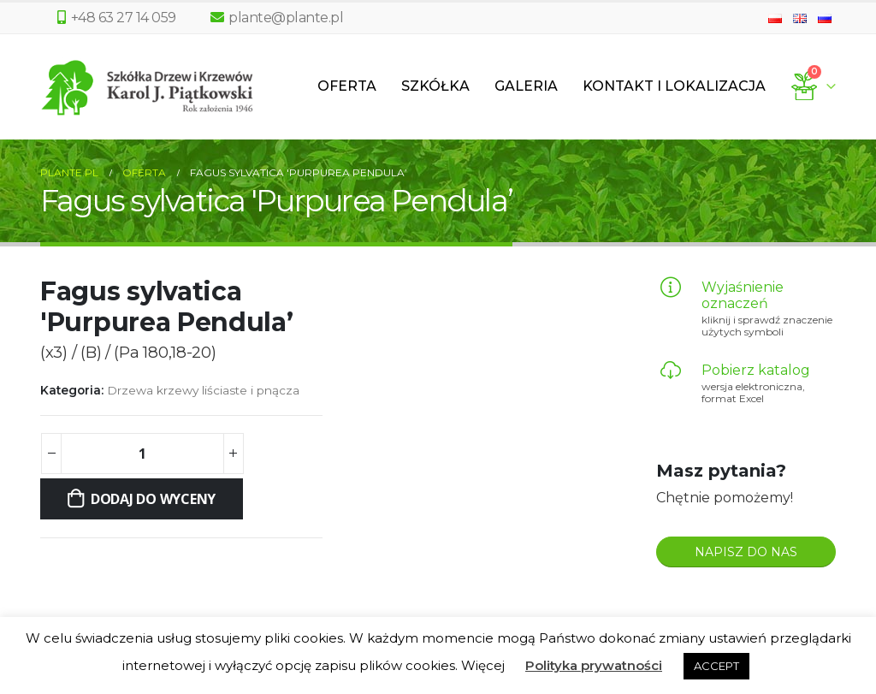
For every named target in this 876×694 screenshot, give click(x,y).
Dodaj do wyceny (153, 498)
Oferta (346, 86)
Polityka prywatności (593, 665)
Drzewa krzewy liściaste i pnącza (203, 390)
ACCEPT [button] (716, 666)
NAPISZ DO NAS (746, 552)
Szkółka (435, 86)
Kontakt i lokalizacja (674, 86)
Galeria (526, 86)
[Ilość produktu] (142, 453)
